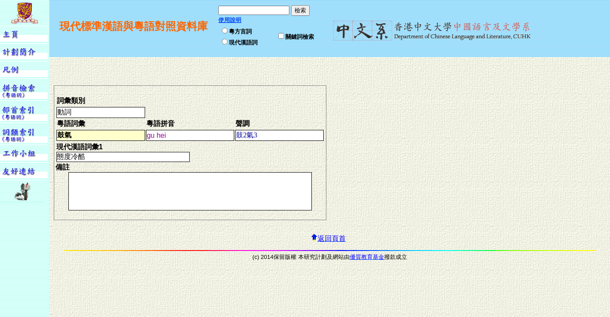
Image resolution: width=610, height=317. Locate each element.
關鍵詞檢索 (299, 36)
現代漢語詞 (243, 42)
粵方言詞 (240, 31)
